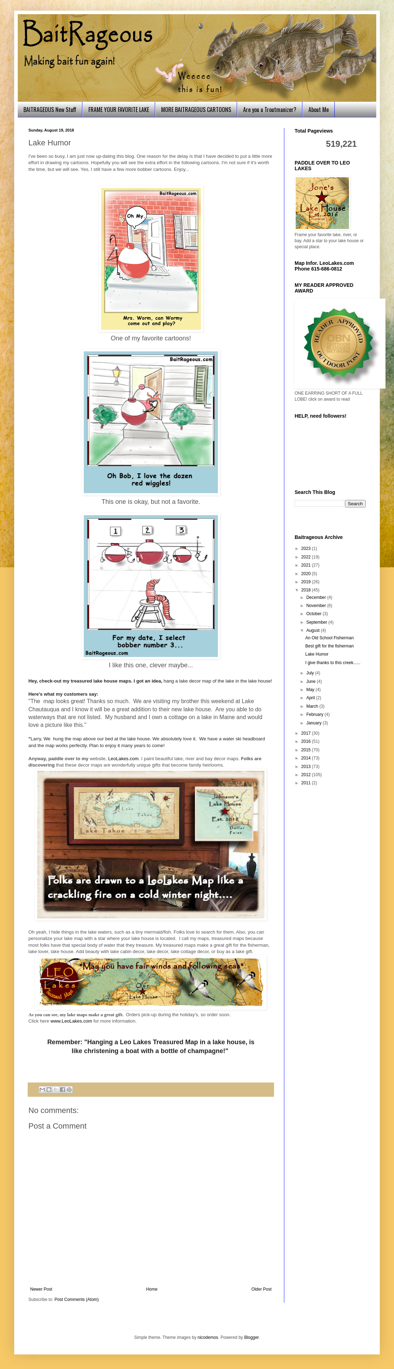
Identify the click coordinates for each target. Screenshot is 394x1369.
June (311, 681)
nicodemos (208, 1337)
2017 (306, 733)
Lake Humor (316, 654)
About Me (318, 109)
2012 (306, 774)
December (316, 597)
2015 (306, 749)
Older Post (261, 1289)
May (311, 689)
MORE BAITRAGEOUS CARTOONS (196, 109)
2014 (306, 758)
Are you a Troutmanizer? (269, 109)
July (310, 672)
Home (152, 1289)
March (312, 706)
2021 (306, 565)
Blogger (251, 1337)
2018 (306, 590)
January (314, 722)
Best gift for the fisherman (329, 646)
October (314, 613)
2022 (306, 557)
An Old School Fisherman (329, 637)
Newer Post (41, 1289)
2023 (306, 548)
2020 (306, 573)
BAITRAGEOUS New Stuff (49, 109)
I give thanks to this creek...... (332, 662)
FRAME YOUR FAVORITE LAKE (118, 109)
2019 (306, 581)
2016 (306, 741)
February (315, 714)
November (316, 605)
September (317, 622)
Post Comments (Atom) (76, 1299)
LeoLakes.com (123, 758)
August (313, 630)
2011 (306, 782)
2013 (306, 766)
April (311, 697)
